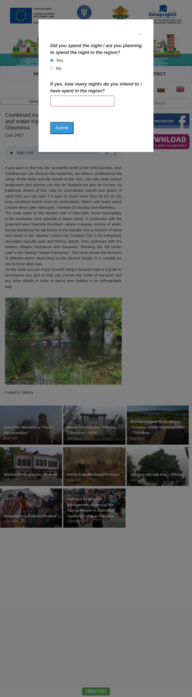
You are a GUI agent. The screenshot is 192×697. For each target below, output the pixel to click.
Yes (59, 60)
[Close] (140, 33)
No (59, 68)
